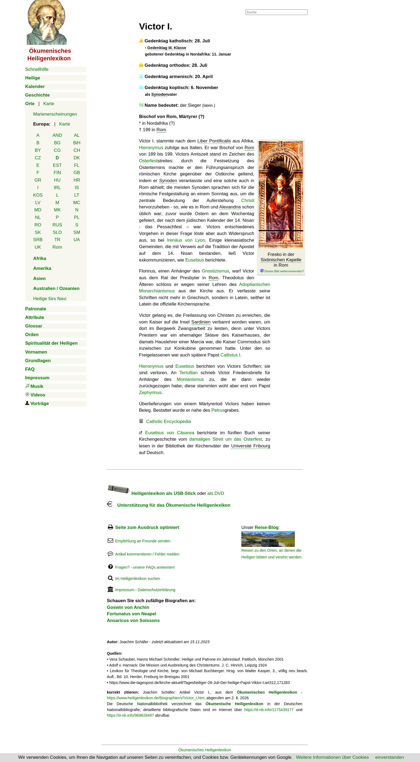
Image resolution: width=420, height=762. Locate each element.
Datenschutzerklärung (156, 590)
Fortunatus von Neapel (131, 613)
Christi (247, 200)
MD (37, 209)
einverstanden (389, 757)
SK (38, 232)
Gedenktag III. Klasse (166, 48)
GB (76, 172)
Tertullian (188, 372)
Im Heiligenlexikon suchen (137, 578)
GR (38, 180)
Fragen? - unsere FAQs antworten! (145, 567)
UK (38, 247)
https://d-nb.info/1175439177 (269, 710)
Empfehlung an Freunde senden (142, 541)
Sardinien (201, 322)
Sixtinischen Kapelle (281, 259)
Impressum (124, 590)
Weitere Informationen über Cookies (332, 757)
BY (38, 150)
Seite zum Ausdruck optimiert (147, 527)
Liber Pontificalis (214, 140)
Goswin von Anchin (128, 607)
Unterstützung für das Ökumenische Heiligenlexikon (168, 505)
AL (77, 135)
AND (57, 135)
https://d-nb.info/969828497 (130, 715)
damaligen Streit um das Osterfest (225, 439)
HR (76, 180)
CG (57, 150)
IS (77, 187)
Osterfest (148, 160)
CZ (38, 157)
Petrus (217, 410)
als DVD (215, 493)
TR (57, 239)
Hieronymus (151, 147)
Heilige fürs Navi (49, 298)
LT (76, 195)
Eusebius (194, 260)
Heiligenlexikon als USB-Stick (151, 493)
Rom (57, 247)
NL (38, 217)
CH (76, 150)
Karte (48, 103)
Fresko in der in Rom (281, 262)
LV (38, 202)
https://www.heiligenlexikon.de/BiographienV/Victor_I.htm (155, 698)
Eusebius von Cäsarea (169, 432)
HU (57, 180)
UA (77, 239)
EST (57, 165)
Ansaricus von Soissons (133, 620)
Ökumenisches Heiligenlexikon (204, 750)
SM (76, 232)
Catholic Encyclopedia (168, 421)
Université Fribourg (250, 445)
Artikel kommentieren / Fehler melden (147, 554)
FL (77, 165)
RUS (57, 224)
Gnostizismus (215, 271)
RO (38, 224)
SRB (38, 239)
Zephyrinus (150, 392)
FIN (57, 172)
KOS (38, 195)
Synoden (159, 94)
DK (77, 157)
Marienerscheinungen (55, 114)
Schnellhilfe (36, 69)
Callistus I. (230, 355)
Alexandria (230, 206)
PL (77, 217)
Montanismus (190, 379)
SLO (57, 232)
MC (76, 202)
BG (57, 142)
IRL (57, 187)
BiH (76, 142)
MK (57, 209)
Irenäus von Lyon (186, 240)
